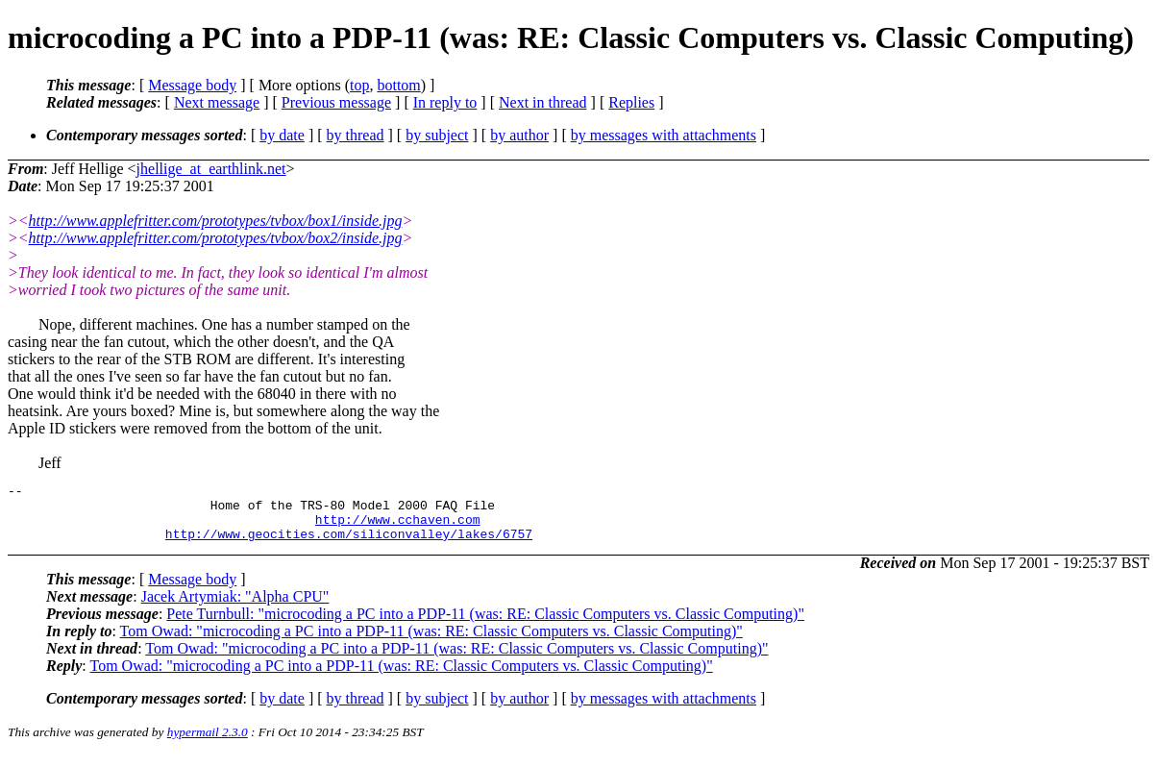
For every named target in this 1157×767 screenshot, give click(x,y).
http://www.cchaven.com (397, 527)
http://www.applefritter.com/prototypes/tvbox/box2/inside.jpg (216, 238)
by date (282, 135)
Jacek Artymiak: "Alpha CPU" (235, 608)
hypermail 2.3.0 (207, 743)
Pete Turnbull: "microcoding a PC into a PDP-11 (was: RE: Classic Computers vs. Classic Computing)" (485, 625)
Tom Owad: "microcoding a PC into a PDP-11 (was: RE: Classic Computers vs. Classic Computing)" (431, 642)
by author (519, 135)
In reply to (445, 102)
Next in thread (543, 102)
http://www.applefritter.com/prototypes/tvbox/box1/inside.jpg (216, 220)
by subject (437, 135)
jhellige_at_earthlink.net (211, 169)
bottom (398, 85)
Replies (631, 102)
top (359, 85)
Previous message (336, 102)
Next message (216, 102)
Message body (192, 85)
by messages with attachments (663, 135)
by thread (355, 135)
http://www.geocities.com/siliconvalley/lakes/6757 (348, 545)
